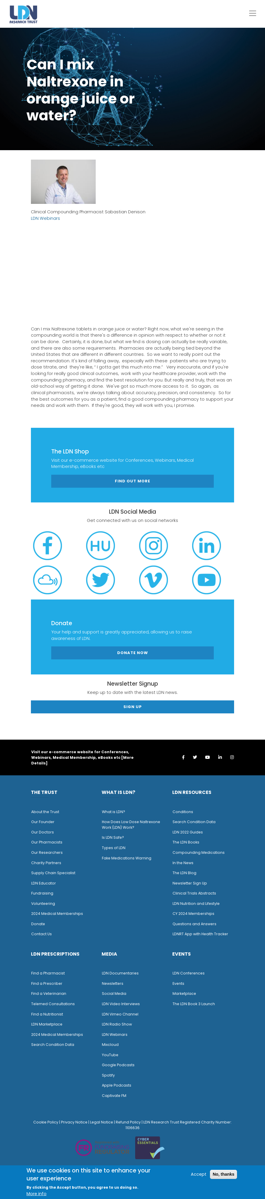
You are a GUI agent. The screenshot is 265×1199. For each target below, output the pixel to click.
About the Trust (45, 811)
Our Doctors (42, 832)
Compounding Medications (199, 852)
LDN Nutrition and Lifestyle (196, 903)
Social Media (114, 993)
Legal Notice (101, 1122)
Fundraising (42, 893)
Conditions (183, 811)
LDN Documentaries (120, 973)
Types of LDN (113, 847)
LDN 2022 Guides (188, 832)
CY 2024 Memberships (193, 913)
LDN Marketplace (46, 1024)
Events (178, 983)
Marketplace (184, 993)
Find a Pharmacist (48, 973)
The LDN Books (186, 842)
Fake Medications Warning (126, 858)
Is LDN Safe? (113, 837)
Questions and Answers (194, 923)
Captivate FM (114, 1095)
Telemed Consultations (53, 1003)
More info (36, 1194)
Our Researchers (47, 852)
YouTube (110, 1054)
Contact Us (41, 933)
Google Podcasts (118, 1064)
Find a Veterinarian (48, 993)
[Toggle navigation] (253, 13)
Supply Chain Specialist (53, 872)
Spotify (108, 1075)
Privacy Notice (74, 1122)
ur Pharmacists (48, 842)
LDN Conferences (189, 973)
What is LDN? (113, 811)
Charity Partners (46, 862)
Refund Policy (128, 1122)
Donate (38, 923)
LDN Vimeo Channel (120, 1014)
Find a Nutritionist (47, 1014)
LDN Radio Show (117, 1024)
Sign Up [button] (132, 707)
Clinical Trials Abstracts (194, 893)
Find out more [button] (132, 481)
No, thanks (223, 1174)
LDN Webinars (45, 218)
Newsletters (112, 983)
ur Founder (44, 821)
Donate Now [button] (132, 653)
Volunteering (43, 903)
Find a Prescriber (46, 983)
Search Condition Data (194, 821)
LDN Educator (43, 883)
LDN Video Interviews (121, 1003)
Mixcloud (110, 1044)
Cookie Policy (45, 1122)
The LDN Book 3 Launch (194, 1003)
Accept (198, 1174)
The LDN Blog (184, 872)
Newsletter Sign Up (190, 883)
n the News (183, 862)
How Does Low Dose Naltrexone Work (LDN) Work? (131, 824)
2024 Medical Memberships (57, 913)
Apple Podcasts (116, 1085)
